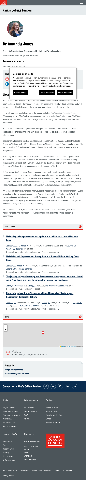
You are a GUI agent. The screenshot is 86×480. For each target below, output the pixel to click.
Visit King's (12, 453)
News (6, 317)
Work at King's (12, 456)
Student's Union (12, 449)
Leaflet (62, 346)
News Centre (12, 442)
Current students (33, 412)
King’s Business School (14, 369)
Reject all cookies (47, 92)
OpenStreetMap (71, 346)
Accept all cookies (65, 92)
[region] (43, 83)
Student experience (12, 426)
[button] (43, 333)
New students (33, 408)
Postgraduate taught (12, 412)
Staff (33, 415)
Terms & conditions (10, 470)
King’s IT (55, 419)
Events (12, 445)
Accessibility (67, 470)
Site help (57, 470)
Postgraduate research (12, 415)
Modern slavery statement (41, 470)
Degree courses (12, 408)
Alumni (33, 419)
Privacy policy (24, 470)
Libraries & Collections (55, 415)
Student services (55, 408)
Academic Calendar (55, 423)
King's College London (17, 10)
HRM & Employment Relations (17, 373)
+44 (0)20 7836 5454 (32, 441)
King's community (12, 460)
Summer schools (12, 423)
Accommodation (55, 412)
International (12, 419)
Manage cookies (8, 476)
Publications (9, 227)
